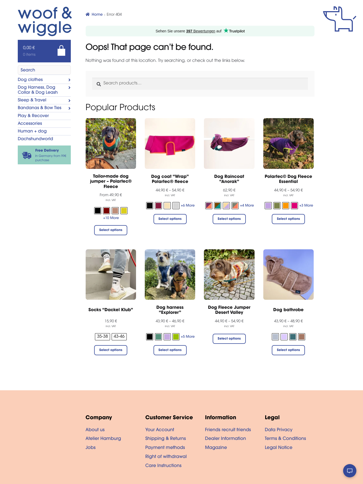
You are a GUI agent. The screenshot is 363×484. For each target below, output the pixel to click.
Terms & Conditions (285, 439)
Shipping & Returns (165, 439)
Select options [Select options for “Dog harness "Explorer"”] (170, 350)
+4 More (247, 206)
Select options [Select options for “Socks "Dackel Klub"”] (110, 350)
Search (28, 70)
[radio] (97, 210)
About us (95, 430)
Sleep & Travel (32, 100)
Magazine (216, 448)
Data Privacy (278, 430)
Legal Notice (278, 448)
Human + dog (32, 132)
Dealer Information (225, 439)
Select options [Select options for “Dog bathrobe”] (288, 350)
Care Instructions (163, 466)
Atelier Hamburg (103, 439)
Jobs (91, 448)
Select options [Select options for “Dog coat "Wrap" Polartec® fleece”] (170, 219)
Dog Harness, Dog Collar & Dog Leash (38, 90)
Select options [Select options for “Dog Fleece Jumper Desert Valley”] (229, 339)
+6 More (188, 206)
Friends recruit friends (228, 430)
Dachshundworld (35, 139)
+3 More (306, 206)
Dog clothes (30, 80)
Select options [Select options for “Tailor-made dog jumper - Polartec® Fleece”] (110, 230)
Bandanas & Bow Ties (39, 108)
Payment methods (165, 448)
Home (97, 15)
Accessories (30, 124)
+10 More (111, 218)
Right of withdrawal (166, 457)
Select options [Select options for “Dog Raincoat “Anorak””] (229, 219)
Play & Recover (33, 116)
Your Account (159, 430)
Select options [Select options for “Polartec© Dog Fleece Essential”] (288, 219)
